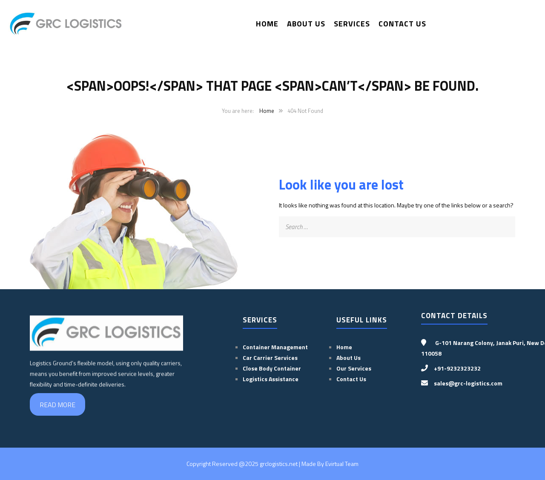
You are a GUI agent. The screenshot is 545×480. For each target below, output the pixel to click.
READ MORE (57, 405)
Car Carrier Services (270, 357)
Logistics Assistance (270, 378)
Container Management (275, 346)
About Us (306, 23)
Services (352, 23)
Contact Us (402, 23)
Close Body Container (272, 368)
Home (267, 23)
